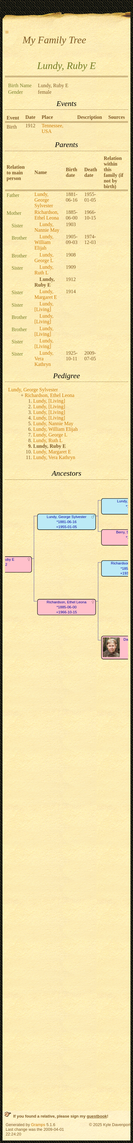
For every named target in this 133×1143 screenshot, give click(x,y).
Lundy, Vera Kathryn (54, 457)
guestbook (97, 1116)
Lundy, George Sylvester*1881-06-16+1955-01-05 (66, 522)
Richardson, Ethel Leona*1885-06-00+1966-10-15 (66, 607)
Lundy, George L (44, 257)
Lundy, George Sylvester (43, 200)
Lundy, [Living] (44, 306)
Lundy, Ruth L (44, 269)
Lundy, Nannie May (46, 227)
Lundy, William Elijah (44, 242)
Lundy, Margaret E (45, 294)
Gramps (38, 1124)
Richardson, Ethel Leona (46, 214)
